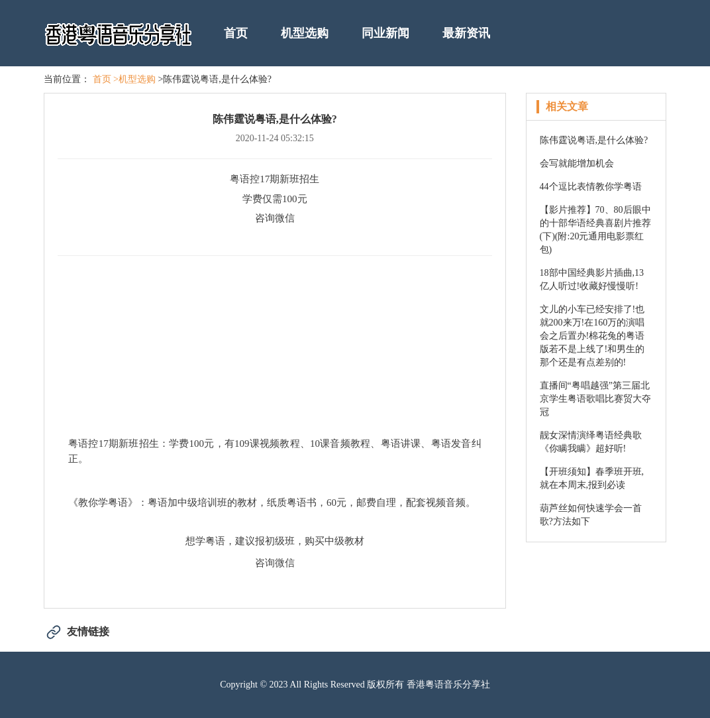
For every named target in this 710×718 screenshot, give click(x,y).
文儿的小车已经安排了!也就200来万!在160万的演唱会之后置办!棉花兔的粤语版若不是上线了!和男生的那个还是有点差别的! (592, 335)
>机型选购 (134, 79)
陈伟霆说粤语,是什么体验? (594, 140)
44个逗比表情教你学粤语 (591, 187)
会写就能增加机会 (577, 163)
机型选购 (305, 33)
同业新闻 (385, 33)
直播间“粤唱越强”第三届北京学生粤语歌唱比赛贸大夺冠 (595, 399)
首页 (236, 33)
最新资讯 (466, 33)
